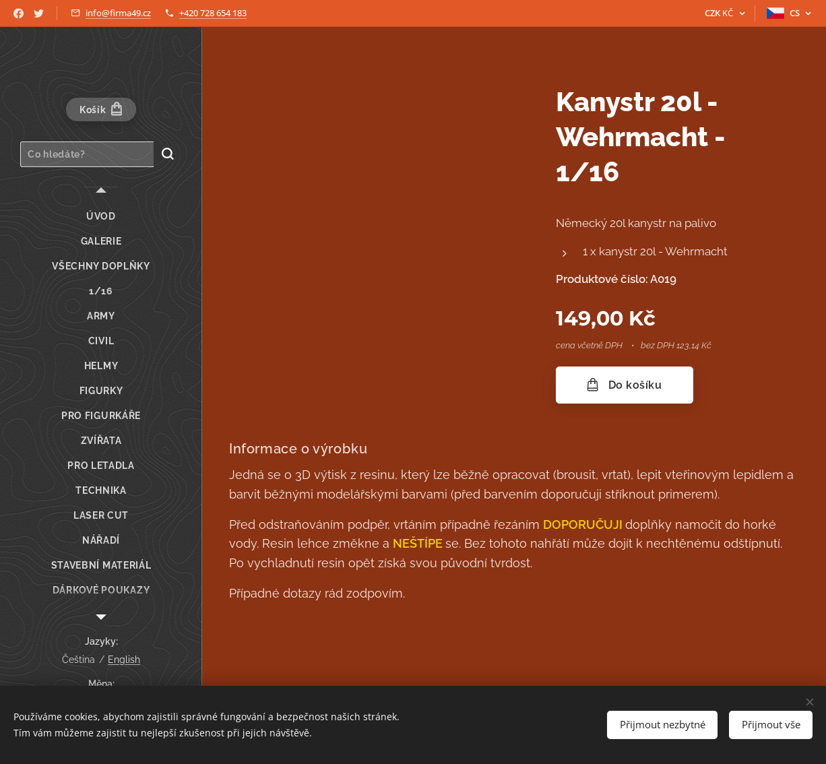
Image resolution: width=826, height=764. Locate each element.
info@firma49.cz (118, 13)
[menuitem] (101, 216)
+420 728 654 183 (213, 13)
